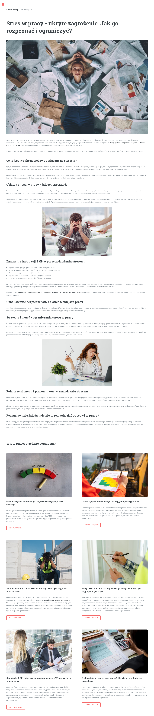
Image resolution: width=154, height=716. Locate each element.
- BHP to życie (19, 9)
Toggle (4, 4)
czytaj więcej (15, 528)
